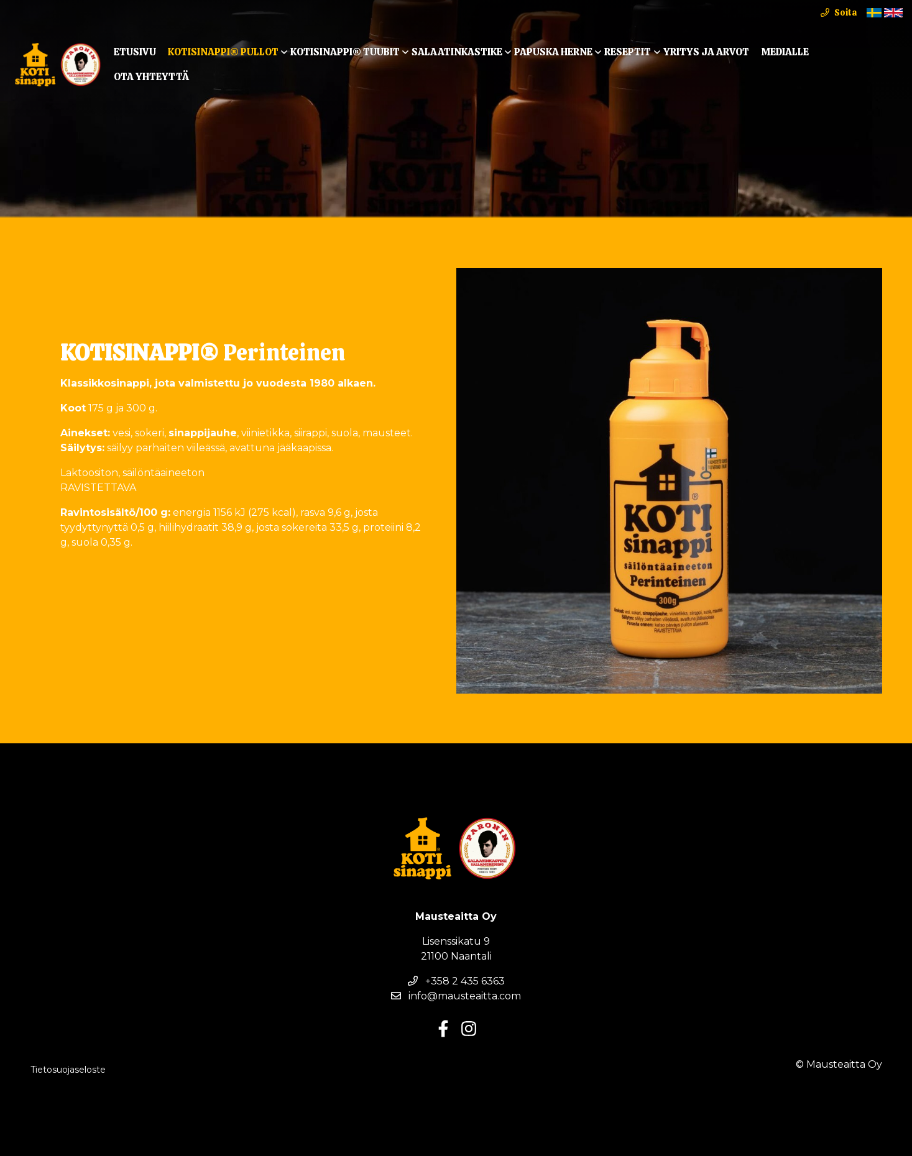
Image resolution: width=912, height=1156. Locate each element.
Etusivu (135, 51)
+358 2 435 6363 (456, 981)
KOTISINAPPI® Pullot (223, 51)
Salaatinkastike (457, 51)
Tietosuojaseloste (68, 1069)
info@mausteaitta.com (456, 996)
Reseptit (627, 51)
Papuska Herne (553, 51)
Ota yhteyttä (151, 76)
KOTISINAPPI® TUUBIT (345, 51)
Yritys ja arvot (706, 51)
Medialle (785, 51)
